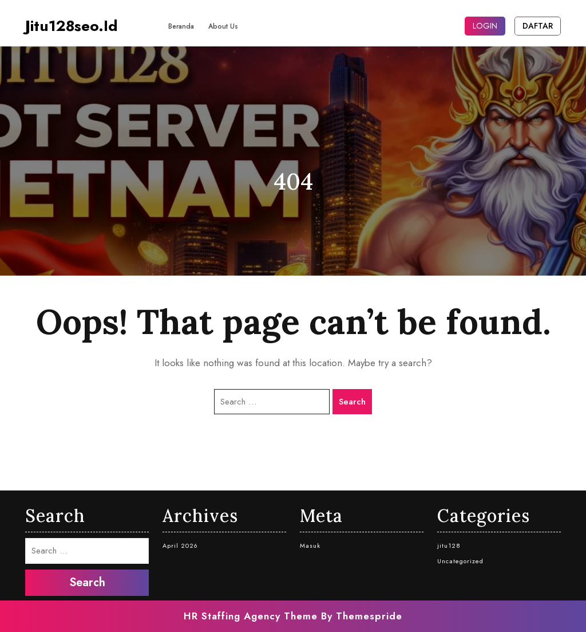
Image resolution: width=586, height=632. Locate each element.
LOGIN (485, 26)
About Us (223, 26)
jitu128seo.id (71, 26)
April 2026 (180, 545)
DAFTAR (537, 26)
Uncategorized (460, 561)
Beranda (181, 26)
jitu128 (449, 545)
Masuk (310, 545)
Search (352, 401)
